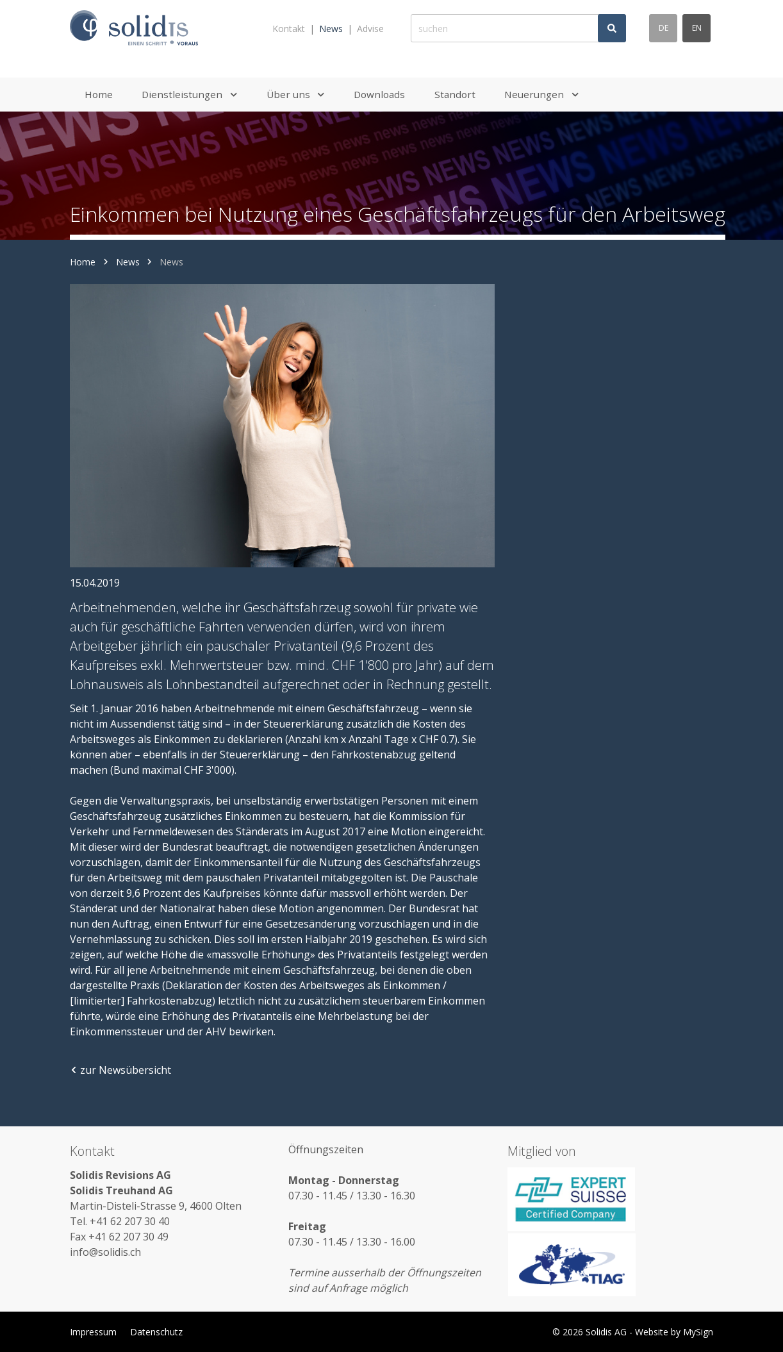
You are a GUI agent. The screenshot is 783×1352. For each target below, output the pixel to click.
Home (82, 262)
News (331, 28)
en (697, 27)
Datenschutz (156, 1332)
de (663, 27)
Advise (370, 28)
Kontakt (288, 28)
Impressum (93, 1332)
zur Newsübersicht (120, 1070)
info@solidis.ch (105, 1252)
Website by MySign (674, 1332)
